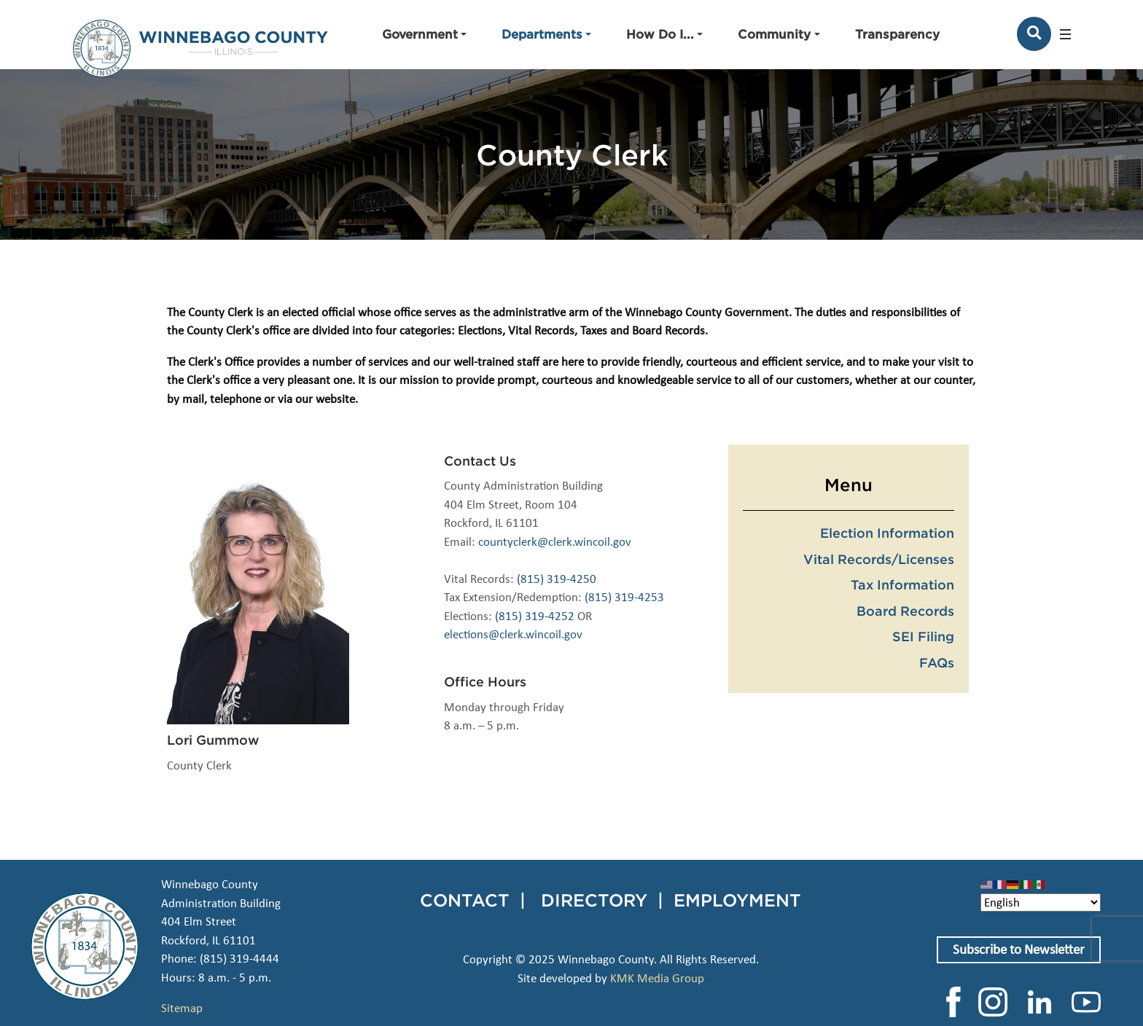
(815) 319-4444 (239, 958)
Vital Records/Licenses (878, 559)
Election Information (887, 532)
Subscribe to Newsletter (1019, 949)
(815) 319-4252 (534, 616)
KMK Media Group (657, 978)
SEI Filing (923, 636)
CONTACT (465, 899)
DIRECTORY (594, 899)
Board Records (905, 610)
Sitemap (182, 1008)
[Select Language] (1040, 902)
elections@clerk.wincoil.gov (513, 634)
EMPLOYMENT (737, 899)
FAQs (936, 662)
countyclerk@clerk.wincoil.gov (554, 541)
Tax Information (902, 584)
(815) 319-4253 (624, 597)
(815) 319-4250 (556, 579)
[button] (424, 34)
